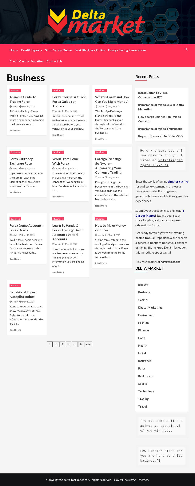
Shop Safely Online (58, 50)
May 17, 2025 (71, 244)
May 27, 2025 (114, 106)
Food (141, 338)
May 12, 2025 (28, 301)
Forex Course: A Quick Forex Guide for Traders (69, 101)
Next (88, 344)
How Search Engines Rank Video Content (159, 119)
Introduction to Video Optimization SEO (153, 95)
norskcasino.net (170, 261)
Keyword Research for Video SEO (160, 136)
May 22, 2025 (71, 168)
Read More (15, 130)
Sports (142, 383)
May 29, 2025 (71, 111)
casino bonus (144, 237)
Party (141, 368)
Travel (142, 406)
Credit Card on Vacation (27, 61)
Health (142, 345)
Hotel (142, 353)
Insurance (144, 360)
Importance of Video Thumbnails (160, 128)
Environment (147, 315)
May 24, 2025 (28, 168)
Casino (142, 300)
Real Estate (145, 376)
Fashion (143, 322)
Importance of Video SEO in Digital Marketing (161, 107)
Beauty (143, 284)
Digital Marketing (150, 307)
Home (14, 50)
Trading (143, 399)
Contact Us (54, 61)
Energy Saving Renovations (127, 50)
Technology (146, 391)
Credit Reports (31, 50)
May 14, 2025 (114, 235)
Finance (143, 330)
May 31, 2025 (28, 106)
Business (15, 90)
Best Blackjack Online (90, 50)
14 (81, 344)
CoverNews (122, 479)
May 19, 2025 (28, 235)
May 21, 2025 (114, 177)
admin (15, 106)
